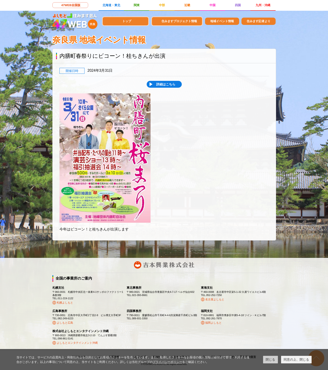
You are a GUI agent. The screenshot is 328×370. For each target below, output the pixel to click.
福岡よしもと (213, 322)
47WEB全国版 (70, 5)
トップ (126, 21)
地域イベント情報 (222, 21)
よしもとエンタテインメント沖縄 (77, 342)
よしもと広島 (65, 322)
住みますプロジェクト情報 (179, 21)
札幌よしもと (65, 302)
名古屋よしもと (214, 299)
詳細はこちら (165, 84)
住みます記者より (258, 21)
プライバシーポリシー (167, 362)
